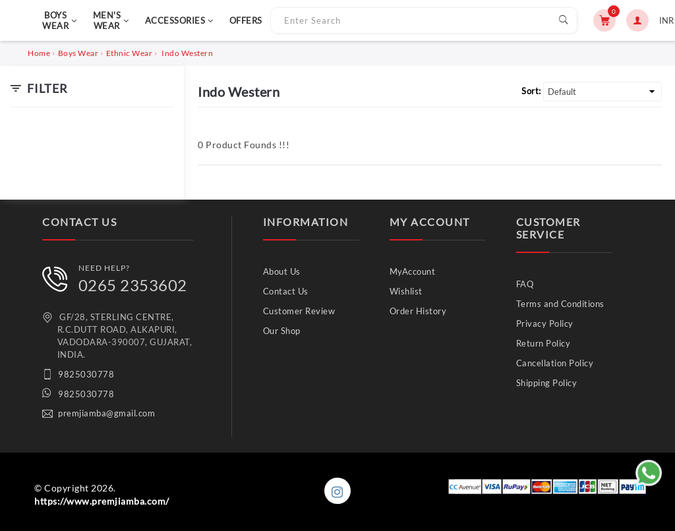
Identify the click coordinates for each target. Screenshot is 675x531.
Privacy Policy (544, 323)
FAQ (525, 284)
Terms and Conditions (560, 303)
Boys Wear (78, 53)
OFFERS (245, 20)
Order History (418, 311)
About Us (282, 271)
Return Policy (543, 343)
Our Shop (282, 330)
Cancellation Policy (555, 363)
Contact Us (285, 291)
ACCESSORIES (179, 20)
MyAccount (413, 271)
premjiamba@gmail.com (106, 413)
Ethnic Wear (129, 53)
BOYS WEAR (59, 20)
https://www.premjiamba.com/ (101, 501)
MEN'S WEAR (111, 20)
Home (39, 53)
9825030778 (86, 374)
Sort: (531, 91)
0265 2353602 (132, 284)
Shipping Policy (546, 382)
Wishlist (406, 291)
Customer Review (299, 311)
